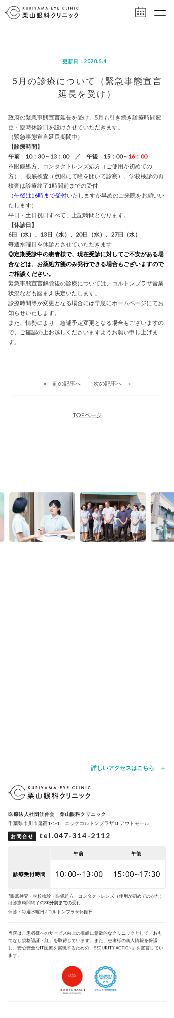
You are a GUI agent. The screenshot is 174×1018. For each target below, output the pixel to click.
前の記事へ (66, 383)
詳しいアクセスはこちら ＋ (128, 768)
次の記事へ (107, 383)
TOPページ (87, 414)
